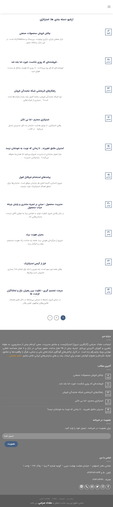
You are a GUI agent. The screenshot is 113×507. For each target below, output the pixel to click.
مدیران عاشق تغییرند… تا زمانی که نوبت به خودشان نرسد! (75, 409)
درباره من (70, 498)
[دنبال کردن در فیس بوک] (108, 486)
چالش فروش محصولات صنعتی (88, 375)
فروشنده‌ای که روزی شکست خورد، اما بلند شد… (80, 383)
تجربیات (62, 498)
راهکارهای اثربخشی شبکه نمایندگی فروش (83, 392)
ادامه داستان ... (14, 356)
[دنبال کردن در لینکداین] (81, 486)
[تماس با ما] (86, 486)
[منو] (109, 6)
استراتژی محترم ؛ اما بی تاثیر (89, 400)
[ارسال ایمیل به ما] (92, 486)
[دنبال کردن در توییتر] (97, 486)
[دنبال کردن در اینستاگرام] (102, 486)
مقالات (54, 498)
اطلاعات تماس (44, 498)
